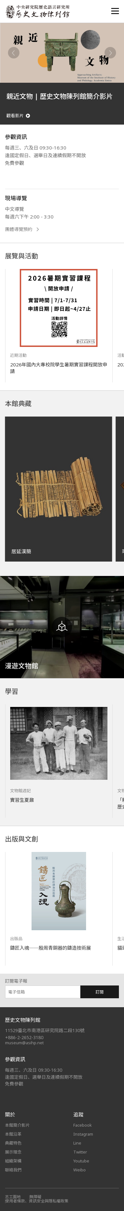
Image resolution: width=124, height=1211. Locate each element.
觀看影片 (18, 115)
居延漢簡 (21, 551)
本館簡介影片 (17, 1125)
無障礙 (35, 1197)
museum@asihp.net (24, 1043)
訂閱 (100, 992)
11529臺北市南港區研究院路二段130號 (45, 1030)
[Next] (110, 52)
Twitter (80, 1152)
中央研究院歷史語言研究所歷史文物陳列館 (37, 12)
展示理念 (13, 1152)
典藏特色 (13, 1143)
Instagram (83, 1134)
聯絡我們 (13, 1170)
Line (77, 1143)
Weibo (79, 1170)
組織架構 (13, 1161)
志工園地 (13, 1197)
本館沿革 (13, 1134)
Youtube (81, 1161)
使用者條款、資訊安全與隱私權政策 (37, 1201)
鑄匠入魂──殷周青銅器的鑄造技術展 (50, 948)
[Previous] (13, 52)
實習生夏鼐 (22, 800)
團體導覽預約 (22, 229)
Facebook (82, 1125)
